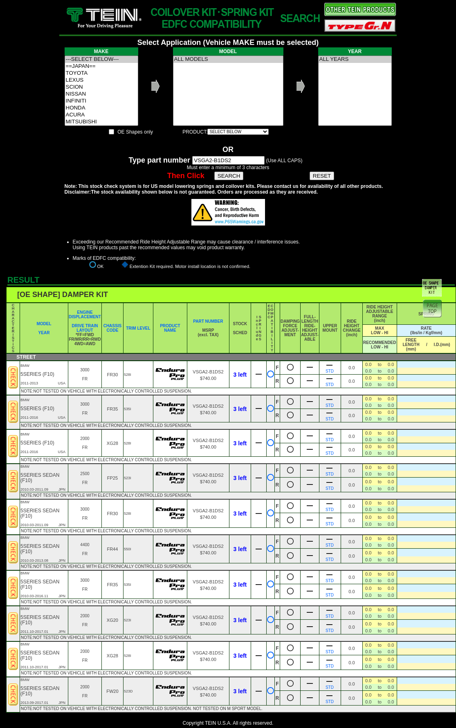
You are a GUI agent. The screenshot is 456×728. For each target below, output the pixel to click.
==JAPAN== (101, 66)
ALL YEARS (355, 59)
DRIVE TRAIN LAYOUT (85, 328)
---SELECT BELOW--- (101, 59)
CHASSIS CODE (112, 328)
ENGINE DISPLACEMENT (85, 314)
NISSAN (101, 94)
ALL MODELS (228, 59)
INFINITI (101, 101)
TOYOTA (101, 73)
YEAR (44, 333)
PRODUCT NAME (170, 328)
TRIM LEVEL (138, 328)
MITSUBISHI (101, 121)
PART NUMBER (208, 321)
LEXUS (101, 80)
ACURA (101, 115)
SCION (101, 87)
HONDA (101, 108)
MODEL (43, 324)
